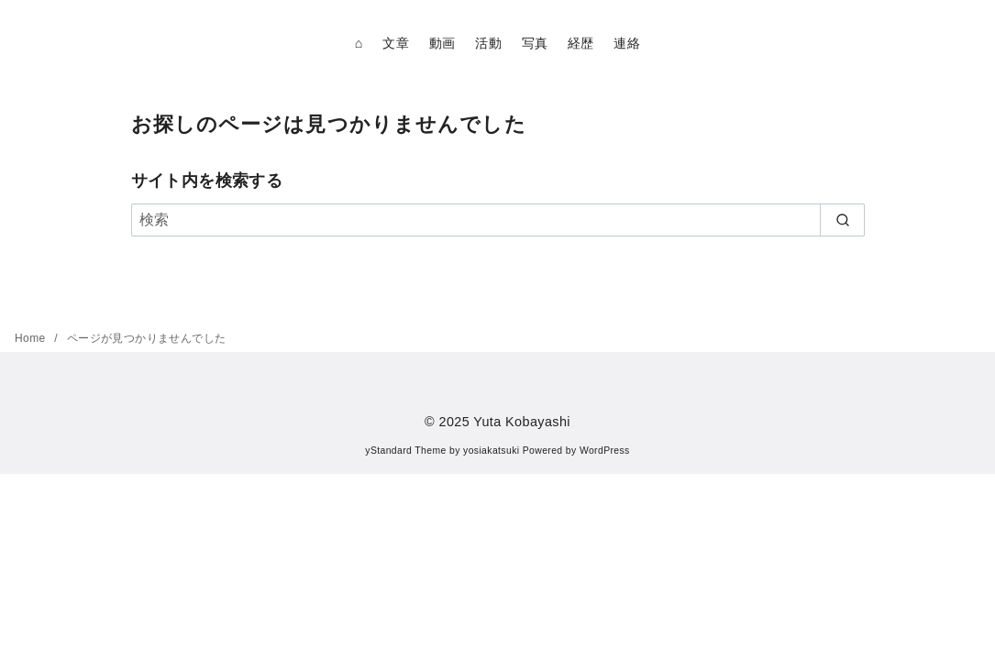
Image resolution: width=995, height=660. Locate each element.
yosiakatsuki (491, 451)
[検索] (498, 220)
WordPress (605, 451)
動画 (442, 43)
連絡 (627, 43)
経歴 (581, 43)
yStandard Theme (405, 451)
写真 (535, 43)
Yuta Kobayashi (521, 421)
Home (32, 338)
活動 (488, 43)
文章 (395, 43)
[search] (842, 220)
